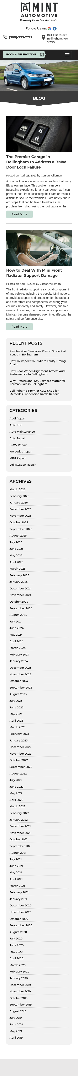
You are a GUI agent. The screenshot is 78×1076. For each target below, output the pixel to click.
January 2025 (19, 581)
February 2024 (19, 654)
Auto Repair (18, 438)
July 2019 (16, 1017)
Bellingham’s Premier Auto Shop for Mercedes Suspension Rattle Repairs (34, 392)
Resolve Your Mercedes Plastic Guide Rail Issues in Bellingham (38, 353)
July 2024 (16, 621)
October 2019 (18, 998)
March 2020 (18, 965)
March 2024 (18, 647)
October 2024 (19, 601)
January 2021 (18, 899)
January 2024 (19, 661)
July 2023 (16, 700)
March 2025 (17, 568)
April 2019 (16, 1037)
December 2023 (20, 667)
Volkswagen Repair (23, 464)
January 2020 (19, 978)
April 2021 (16, 879)
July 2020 (16, 938)
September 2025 (21, 529)
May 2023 (16, 714)
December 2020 (21, 905)
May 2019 (16, 1031)
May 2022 (16, 793)
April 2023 (16, 720)
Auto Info (16, 425)
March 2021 (17, 885)
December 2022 (20, 747)
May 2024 (16, 634)
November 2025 (20, 515)
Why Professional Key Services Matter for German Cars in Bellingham (37, 382)
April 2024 (16, 641)
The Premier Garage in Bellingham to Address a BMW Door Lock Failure (36, 162)
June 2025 (17, 548)
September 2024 (21, 608)
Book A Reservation (22, 54)
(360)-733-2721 (20, 37)
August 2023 (18, 694)
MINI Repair (18, 458)
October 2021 (18, 839)
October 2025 (19, 522)
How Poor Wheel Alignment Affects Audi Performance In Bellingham (38, 372)
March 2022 (17, 806)
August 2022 (18, 773)
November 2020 (20, 912)
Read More (19, 214)
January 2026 (19, 502)
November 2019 (20, 991)
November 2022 (20, 753)
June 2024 (17, 628)
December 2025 (20, 509)
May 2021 (16, 872)
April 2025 (16, 562)
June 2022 (17, 786)
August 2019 (18, 1011)
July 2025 (16, 542)
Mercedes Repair (21, 451)
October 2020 (19, 918)
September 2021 (21, 846)
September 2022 (21, 766)
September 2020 (21, 925)
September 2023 (21, 687)
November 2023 (20, 674)
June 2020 (17, 945)
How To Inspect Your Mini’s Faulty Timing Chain (38, 362)
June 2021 (16, 866)
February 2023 (19, 733)
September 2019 (21, 1004)
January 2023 (19, 740)
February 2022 (19, 813)
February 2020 (19, 971)
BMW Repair (18, 445)
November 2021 (20, 832)
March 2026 (18, 489)
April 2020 (17, 958)
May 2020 (16, 951)
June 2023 (17, 707)
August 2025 (18, 535)
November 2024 (20, 595)
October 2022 (19, 760)
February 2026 (19, 496)
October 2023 (19, 680)
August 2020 (18, 932)
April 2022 (16, 799)
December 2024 (20, 588)
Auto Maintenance (22, 431)
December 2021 (20, 826)
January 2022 (19, 819)
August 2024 (18, 614)
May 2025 (16, 555)
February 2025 (19, 575)
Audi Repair (18, 418)
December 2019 (20, 985)
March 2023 (17, 727)
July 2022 (16, 780)
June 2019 (16, 1024)
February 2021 (19, 892)
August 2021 (18, 852)
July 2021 (16, 859)
